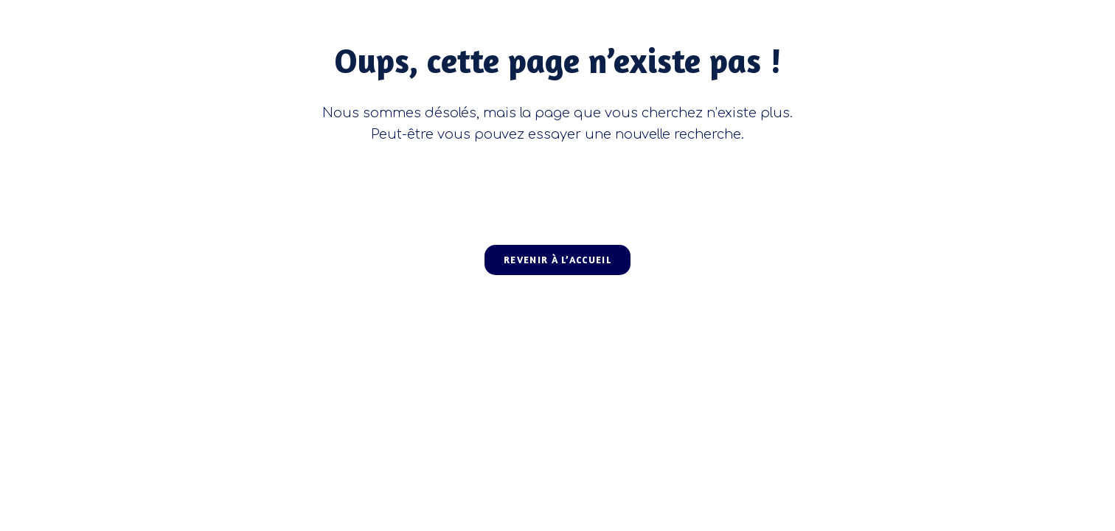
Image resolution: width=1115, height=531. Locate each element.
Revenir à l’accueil (557, 260)
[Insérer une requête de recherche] (557, 186)
